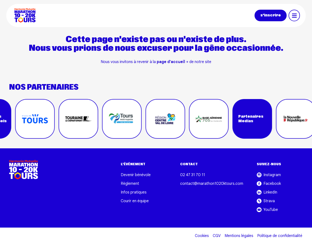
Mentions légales (239, 235)
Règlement (130, 183)
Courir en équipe (135, 201)
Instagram (269, 174)
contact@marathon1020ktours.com (211, 183)
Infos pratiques (134, 192)
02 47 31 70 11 (192, 174)
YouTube (267, 209)
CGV (217, 235)
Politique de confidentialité (279, 235)
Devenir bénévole (136, 174)
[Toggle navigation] (294, 15)
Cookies (202, 235)
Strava (266, 201)
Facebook (269, 183)
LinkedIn (267, 192)
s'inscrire (270, 15)
